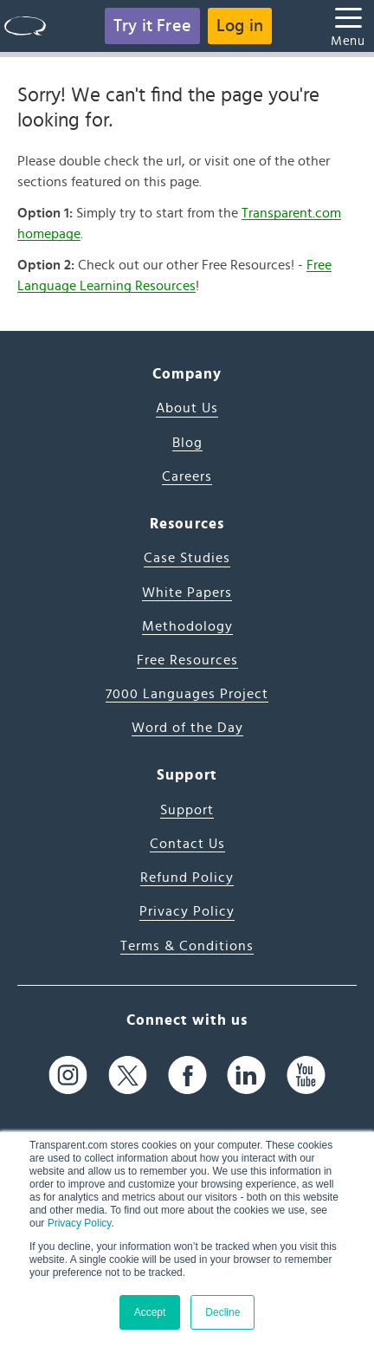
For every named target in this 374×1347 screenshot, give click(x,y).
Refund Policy (187, 877)
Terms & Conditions (187, 946)
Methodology (187, 626)
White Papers (187, 592)
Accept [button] (150, 1312)
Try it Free (152, 26)
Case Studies (187, 558)
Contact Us (187, 844)
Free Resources (187, 660)
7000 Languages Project (187, 694)
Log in (239, 26)
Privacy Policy (80, 1223)
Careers (187, 476)
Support (187, 810)
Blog (187, 443)
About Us (187, 408)
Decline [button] (222, 1312)
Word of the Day (187, 728)
